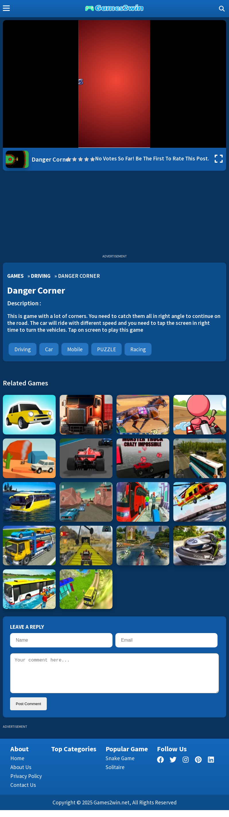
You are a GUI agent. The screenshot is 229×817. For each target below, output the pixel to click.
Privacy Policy (26, 782)
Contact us (23, 791)
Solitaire (115, 774)
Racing (138, 349)
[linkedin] (210, 767)
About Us (20, 774)
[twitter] (173, 767)
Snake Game (120, 765)
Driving (41, 275)
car (49, 349)
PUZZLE (106, 349)
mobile (75, 349)
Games (15, 275)
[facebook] (160, 767)
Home (17, 765)
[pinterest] (198, 767)
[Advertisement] (114, 214)
